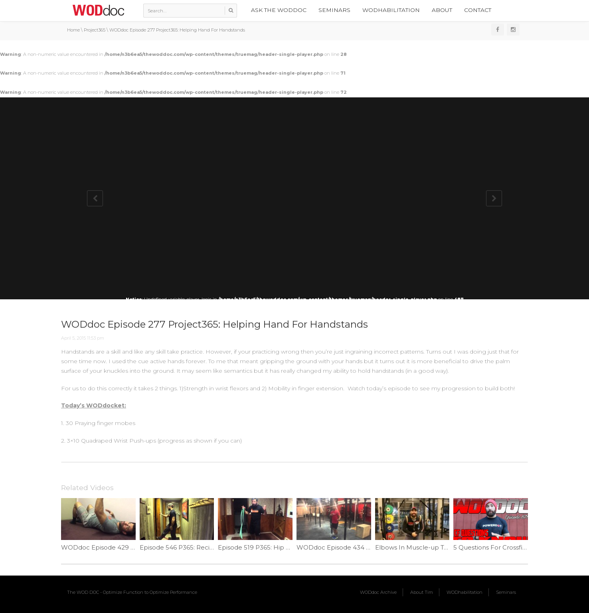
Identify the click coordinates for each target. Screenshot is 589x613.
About (442, 10)
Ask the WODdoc (278, 10)
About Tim (421, 592)
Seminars (334, 10)
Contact (477, 10)
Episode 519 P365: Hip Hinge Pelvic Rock (279, 547)
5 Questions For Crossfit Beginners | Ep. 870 (519, 547)
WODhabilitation (391, 10)
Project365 (94, 30)
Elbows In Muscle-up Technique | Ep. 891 (437, 547)
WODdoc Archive (378, 592)
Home (73, 30)
